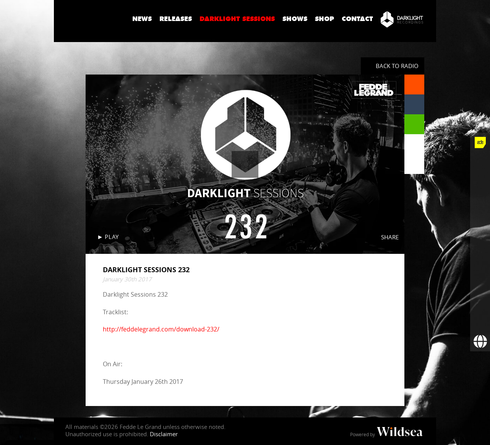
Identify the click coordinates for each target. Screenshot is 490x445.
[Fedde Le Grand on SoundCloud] (480, 242)
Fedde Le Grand (90, 19)
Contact (357, 19)
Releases (175, 19)
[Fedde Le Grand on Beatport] (480, 282)
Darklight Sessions (237, 19)
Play (111, 236)
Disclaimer (164, 434)
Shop (324, 19)
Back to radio (397, 66)
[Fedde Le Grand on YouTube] (480, 222)
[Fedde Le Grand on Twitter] (480, 182)
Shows (294, 19)
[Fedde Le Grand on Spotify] (480, 262)
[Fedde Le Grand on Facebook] (480, 162)
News (142, 19)
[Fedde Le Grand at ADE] (480, 143)
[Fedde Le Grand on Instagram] (480, 202)
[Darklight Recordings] (402, 19)
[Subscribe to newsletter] (480, 321)
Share (390, 237)
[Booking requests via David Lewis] (480, 341)
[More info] (480, 302)
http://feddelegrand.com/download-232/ (161, 329)
